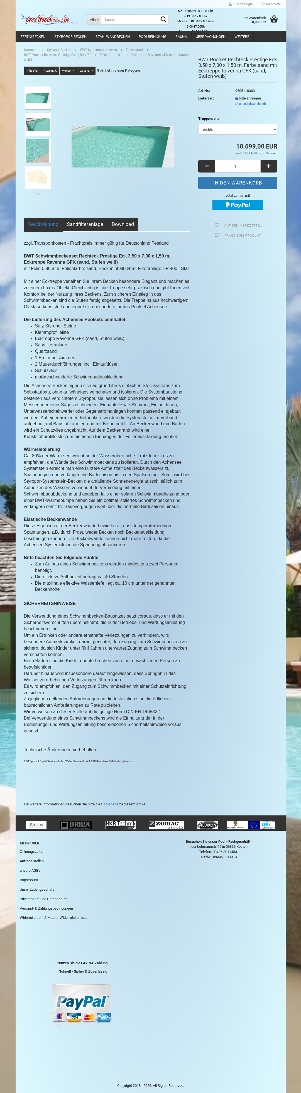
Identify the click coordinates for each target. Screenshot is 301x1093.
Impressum (29, 880)
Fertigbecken (33, 37)
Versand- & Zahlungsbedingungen (46, 908)
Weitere (241, 37)
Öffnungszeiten (32, 851)
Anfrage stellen (32, 861)
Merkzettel (271, 4)
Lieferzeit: (206, 98)
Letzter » (86, 70)
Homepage (109, 804)
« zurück (50, 70)
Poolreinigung (153, 37)
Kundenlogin (241, 4)
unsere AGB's (30, 870)
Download (123, 224)
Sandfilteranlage (85, 224)
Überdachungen (211, 37)
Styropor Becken (70, 37)
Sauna (181, 37)
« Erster (32, 70)
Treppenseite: (209, 118)
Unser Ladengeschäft (37, 889)
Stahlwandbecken (113, 37)
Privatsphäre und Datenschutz (43, 899)
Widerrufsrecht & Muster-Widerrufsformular (54, 917)
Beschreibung (43, 224)
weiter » (68, 70)
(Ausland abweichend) (250, 104)
